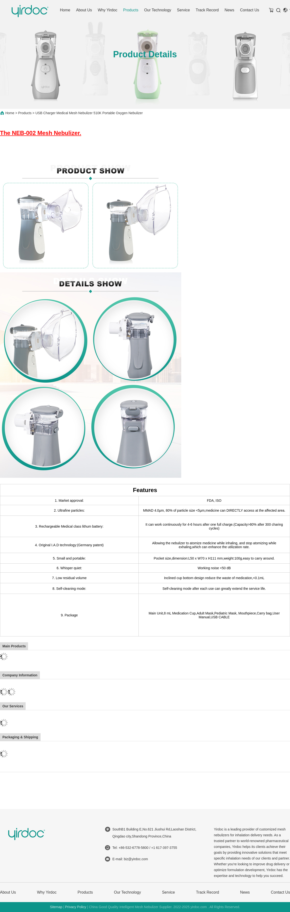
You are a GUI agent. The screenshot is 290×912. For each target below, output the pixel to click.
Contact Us (249, 10)
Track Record (207, 10)
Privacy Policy (75, 907)
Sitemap (56, 907)
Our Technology (157, 10)
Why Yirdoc (107, 10)
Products (130, 10)
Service (183, 10)
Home (65, 10)
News (229, 10)
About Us (84, 10)
